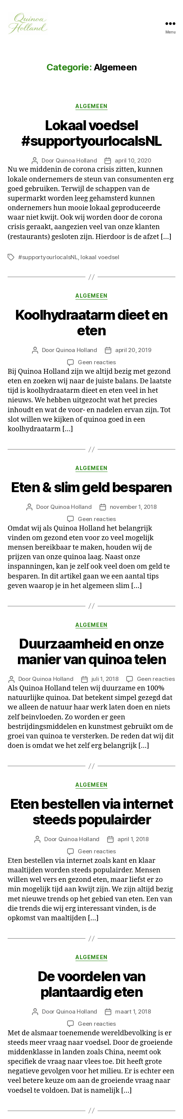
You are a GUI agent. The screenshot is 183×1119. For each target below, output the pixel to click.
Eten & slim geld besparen (91, 487)
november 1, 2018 (133, 506)
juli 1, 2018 (105, 678)
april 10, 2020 (133, 160)
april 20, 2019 (133, 350)
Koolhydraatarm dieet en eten (91, 322)
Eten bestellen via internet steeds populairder (91, 811)
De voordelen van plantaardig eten (91, 984)
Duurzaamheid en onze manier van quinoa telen (91, 651)
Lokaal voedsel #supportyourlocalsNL (91, 133)
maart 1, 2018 (133, 1011)
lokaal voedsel (99, 257)
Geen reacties (97, 362)
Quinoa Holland (76, 160)
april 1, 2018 (133, 839)
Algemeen (91, 106)
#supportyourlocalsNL (48, 257)
